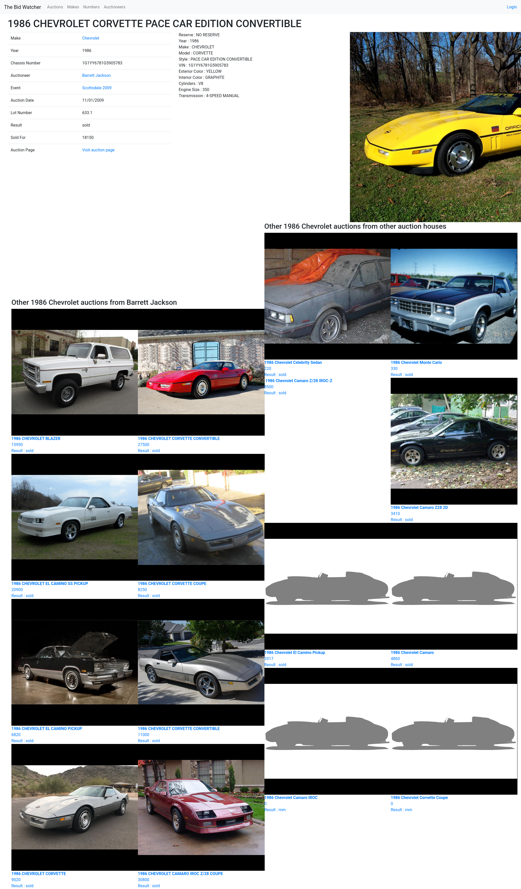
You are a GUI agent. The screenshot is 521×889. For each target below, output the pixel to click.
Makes (73, 7)
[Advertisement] (134, 260)
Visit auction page (98, 150)
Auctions (55, 7)
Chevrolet (90, 38)
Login (512, 7)
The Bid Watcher (22, 7)
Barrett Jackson (96, 75)
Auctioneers (114, 7)
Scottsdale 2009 (97, 87)
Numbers (91, 7)
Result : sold (323, 386)
